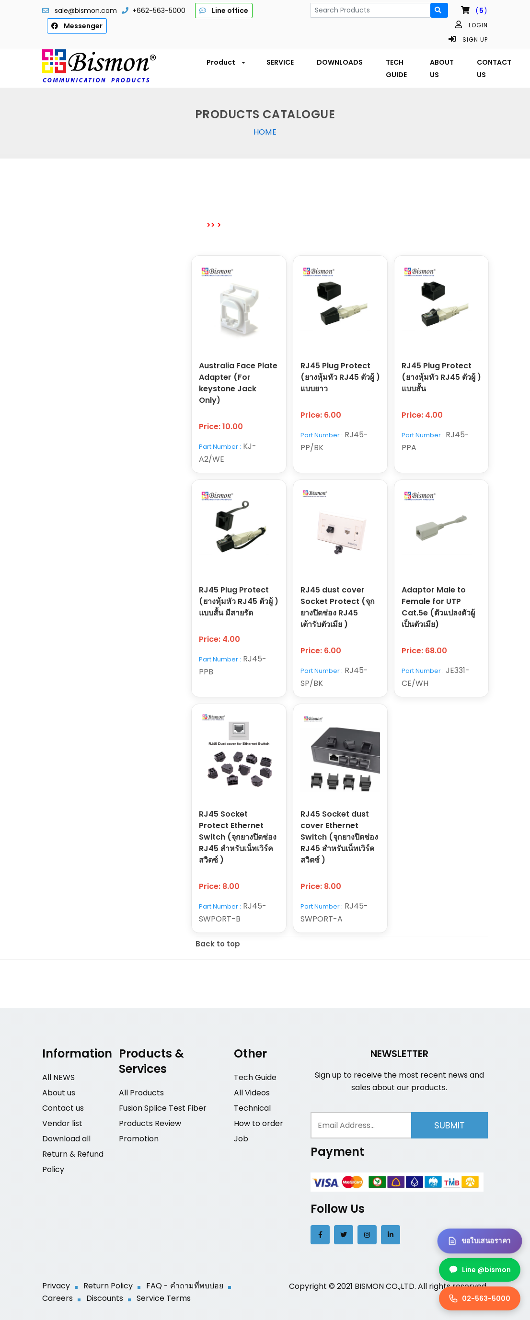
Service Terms (164, 1298)
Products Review (150, 1123)
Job (241, 1138)
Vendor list (62, 1123)
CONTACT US (494, 68)
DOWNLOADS (340, 62)
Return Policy (108, 1285)
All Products (141, 1092)
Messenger (77, 26)
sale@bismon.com (86, 10)
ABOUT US (442, 68)
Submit (449, 1125)
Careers (57, 1298)
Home (265, 131)
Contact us (63, 1108)
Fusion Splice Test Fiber (163, 1108)
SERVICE (280, 62)
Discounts (104, 1298)
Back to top (218, 944)
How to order (258, 1123)
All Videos (252, 1092)
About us (58, 1092)
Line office (223, 10)
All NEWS (58, 1077)
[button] (225, 62)
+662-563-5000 (158, 10)
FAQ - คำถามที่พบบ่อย (184, 1285)
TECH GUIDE (396, 68)
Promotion (139, 1138)
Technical (252, 1108)
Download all (66, 1138)
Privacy (56, 1285)
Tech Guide (255, 1077)
